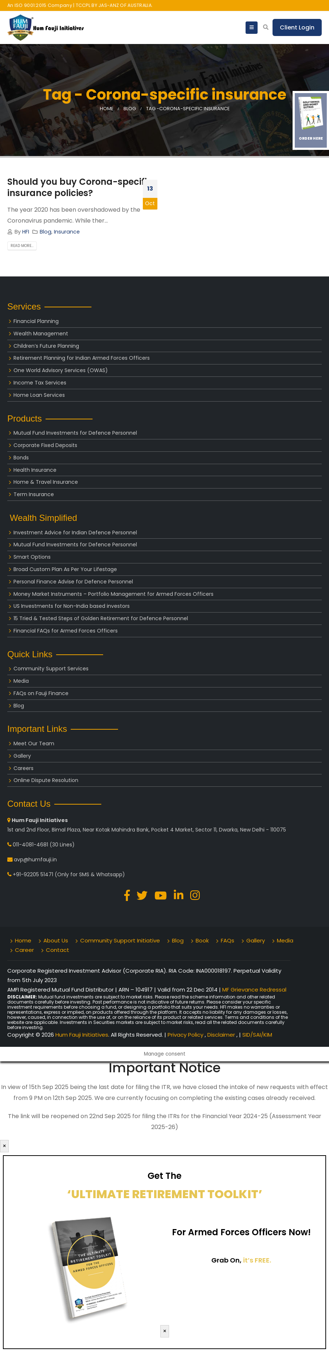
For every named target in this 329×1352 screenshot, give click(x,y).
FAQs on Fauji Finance (40, 693)
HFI (25, 231)
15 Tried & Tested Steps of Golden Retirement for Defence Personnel (100, 618)
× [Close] (4, 1146)
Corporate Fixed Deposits (45, 445)
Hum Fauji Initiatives (81, 1034)
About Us (55, 940)
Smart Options (32, 557)
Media (21, 681)
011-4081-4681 (30, 844)
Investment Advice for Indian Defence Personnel (75, 532)
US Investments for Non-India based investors (71, 606)
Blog (45, 231)
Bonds (21, 457)
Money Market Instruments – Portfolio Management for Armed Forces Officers (113, 594)
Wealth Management (40, 333)
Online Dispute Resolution (45, 780)
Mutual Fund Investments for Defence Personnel (75, 432)
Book (202, 940)
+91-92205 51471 (33, 874)
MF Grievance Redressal (254, 989)
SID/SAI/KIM (257, 1034)
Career (24, 950)
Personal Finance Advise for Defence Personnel (73, 581)
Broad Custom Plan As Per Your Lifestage (65, 569)
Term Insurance (33, 494)
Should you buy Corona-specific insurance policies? (79, 187)
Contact (57, 950)
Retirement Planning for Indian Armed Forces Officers (81, 358)
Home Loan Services (39, 395)
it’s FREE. (257, 1260)
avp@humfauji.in (35, 859)
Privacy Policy (186, 1034)
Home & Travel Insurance (45, 482)
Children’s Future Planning (46, 346)
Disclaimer (221, 1034)
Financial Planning (36, 321)
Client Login (297, 27)
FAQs (227, 940)
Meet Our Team (33, 743)
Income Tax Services (39, 382)
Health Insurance (34, 470)
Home (23, 940)
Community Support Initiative (120, 940)
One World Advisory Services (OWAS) (60, 370)
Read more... (22, 245)
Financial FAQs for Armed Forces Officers (65, 630)
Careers (23, 768)
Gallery (22, 755)
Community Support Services (51, 668)
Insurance (67, 231)
